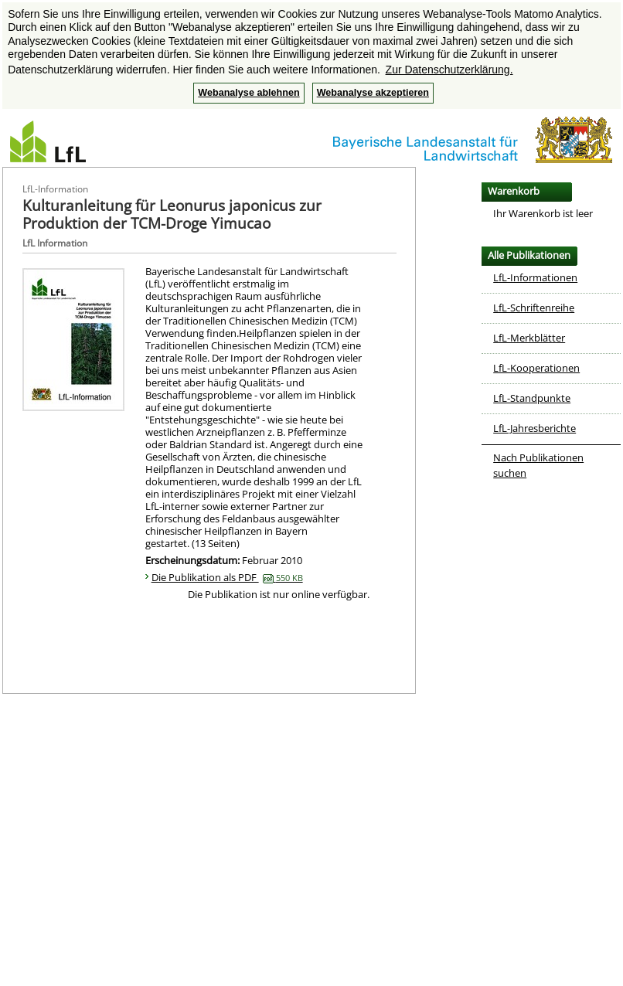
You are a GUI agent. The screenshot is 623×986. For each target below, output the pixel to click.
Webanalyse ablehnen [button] (248, 92)
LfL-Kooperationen (536, 368)
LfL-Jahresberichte (534, 428)
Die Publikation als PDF (227, 577)
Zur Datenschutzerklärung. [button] (449, 69)
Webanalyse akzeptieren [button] (373, 92)
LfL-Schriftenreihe (533, 307)
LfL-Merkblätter (529, 338)
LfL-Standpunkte (531, 398)
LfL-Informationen (535, 277)
